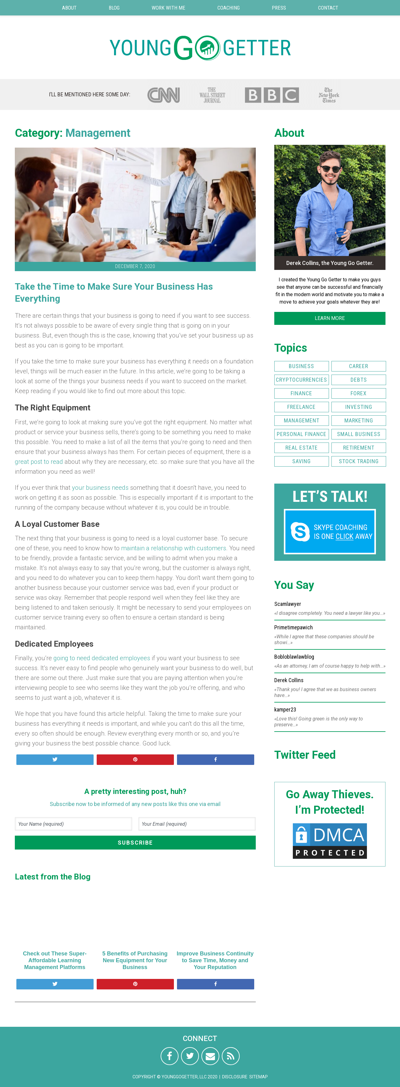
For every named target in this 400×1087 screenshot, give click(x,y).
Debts (359, 379)
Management (97, 133)
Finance (301, 393)
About (69, 8)
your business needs (100, 487)
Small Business (359, 434)
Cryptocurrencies (301, 379)
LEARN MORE (330, 318)
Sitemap (258, 1076)
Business (301, 366)
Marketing (358, 420)
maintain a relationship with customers (173, 548)
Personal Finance (301, 434)
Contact (328, 8)
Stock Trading (359, 461)
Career (358, 366)
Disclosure (234, 1076)
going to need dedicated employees (101, 658)
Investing (358, 407)
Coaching (228, 8)
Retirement (358, 447)
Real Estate (301, 447)
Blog (114, 8)
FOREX (359, 393)
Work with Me (168, 8)
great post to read (39, 461)
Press (279, 8)
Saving (301, 461)
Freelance (301, 407)
